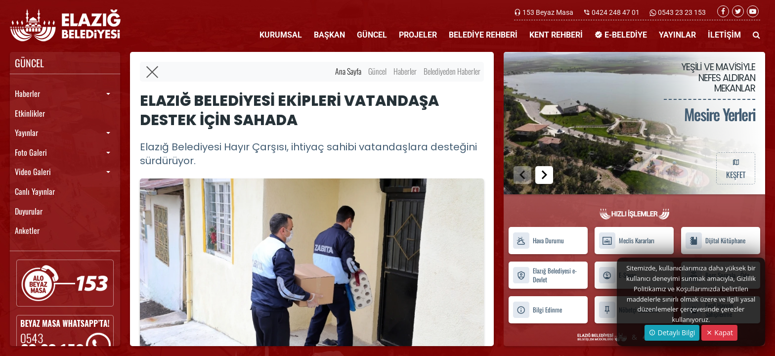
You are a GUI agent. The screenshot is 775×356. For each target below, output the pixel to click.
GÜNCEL (372, 35)
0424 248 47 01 (616, 12)
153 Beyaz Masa (547, 12)
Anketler (27, 230)
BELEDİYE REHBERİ (483, 35)
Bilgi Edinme (537, 309)
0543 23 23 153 (681, 12)
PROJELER (418, 35)
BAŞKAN (329, 35)
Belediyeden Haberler (452, 71)
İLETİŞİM (724, 35)
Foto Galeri (31, 152)
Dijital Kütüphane (715, 240)
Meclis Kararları (626, 240)
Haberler (27, 93)
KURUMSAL (280, 35)
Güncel (377, 71)
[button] (544, 175)
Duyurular (29, 211)
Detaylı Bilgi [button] (672, 332)
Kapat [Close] (719, 332)
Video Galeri (33, 172)
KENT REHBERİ (556, 35)
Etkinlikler (30, 113)
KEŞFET (735, 168)
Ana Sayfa (348, 71)
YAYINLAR (677, 35)
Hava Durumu (538, 240)
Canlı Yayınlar (35, 191)
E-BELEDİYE (621, 35)
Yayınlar (26, 132)
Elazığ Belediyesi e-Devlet (545, 275)
